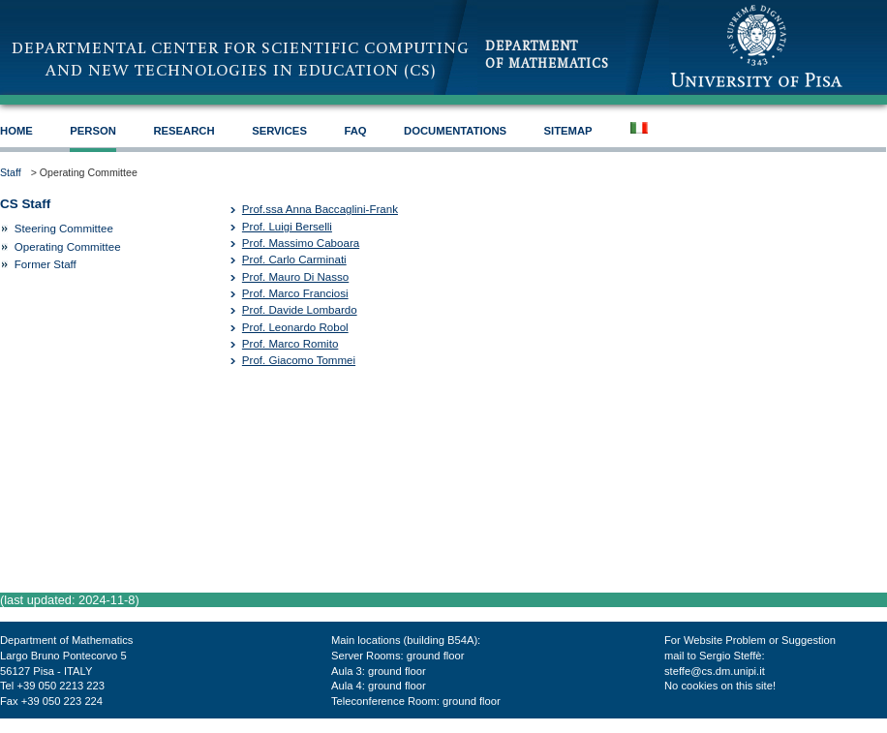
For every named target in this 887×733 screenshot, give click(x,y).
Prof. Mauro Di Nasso (295, 277)
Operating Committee (68, 247)
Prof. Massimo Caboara (300, 243)
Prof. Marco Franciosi (295, 293)
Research (183, 131)
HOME (16, 131)
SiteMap (568, 131)
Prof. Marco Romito (290, 344)
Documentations (455, 131)
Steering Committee (64, 228)
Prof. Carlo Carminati (294, 259)
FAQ (355, 131)
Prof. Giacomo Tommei (298, 360)
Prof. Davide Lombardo (299, 310)
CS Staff (25, 204)
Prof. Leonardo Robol (295, 327)
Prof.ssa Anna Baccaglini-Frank (320, 209)
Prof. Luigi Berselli (287, 226)
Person (93, 131)
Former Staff (45, 264)
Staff (10, 172)
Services (279, 131)
